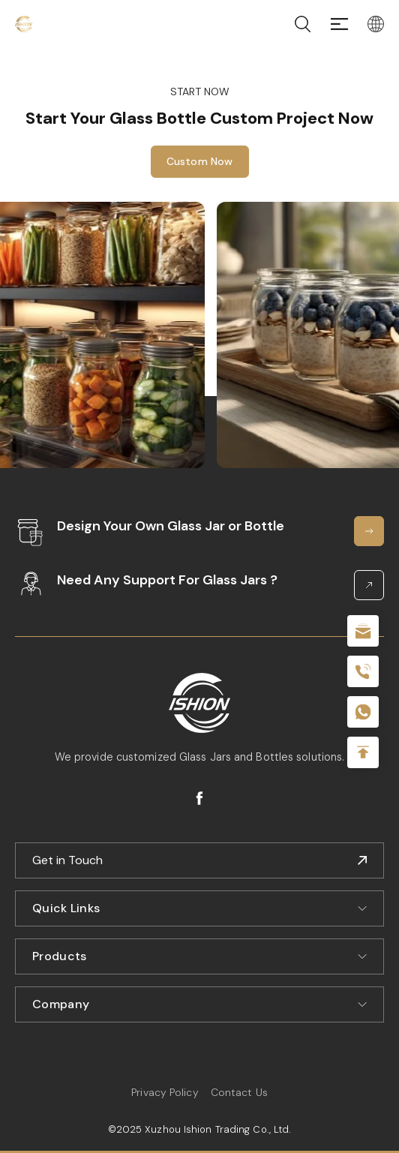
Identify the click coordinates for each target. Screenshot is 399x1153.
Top (363, 752)
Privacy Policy (164, 1092)
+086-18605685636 (363, 712)
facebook (199, 798)
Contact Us (239, 1092)
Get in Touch (67, 860)
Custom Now (199, 161)
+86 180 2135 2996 (363, 671)
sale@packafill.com (363, 631)
